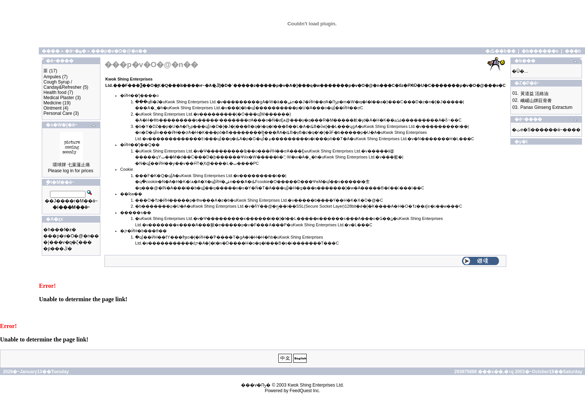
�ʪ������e (540, 51)
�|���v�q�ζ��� (67, 242)
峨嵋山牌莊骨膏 (536, 100)
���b (573, 51)
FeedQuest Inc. (305, 390)
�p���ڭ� (57, 248)
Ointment (52, 108)
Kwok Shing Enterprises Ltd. (316, 385)
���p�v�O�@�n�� (119, 51)
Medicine (52, 102)
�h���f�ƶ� (59, 229)
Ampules (52, 76)
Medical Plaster (58, 97)
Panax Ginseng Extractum (546, 107)
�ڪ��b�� (500, 51)
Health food (54, 92)
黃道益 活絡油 (534, 93)
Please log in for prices (70, 170)
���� (51, 51)
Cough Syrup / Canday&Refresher (62, 84)
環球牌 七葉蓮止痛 (71, 164)
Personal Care (57, 113)
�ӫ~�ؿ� (75, 51)
